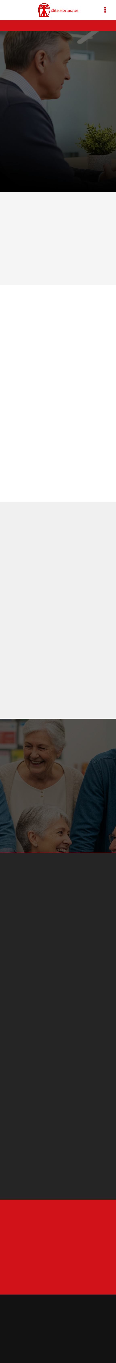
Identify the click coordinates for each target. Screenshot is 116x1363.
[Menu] (105, 10)
